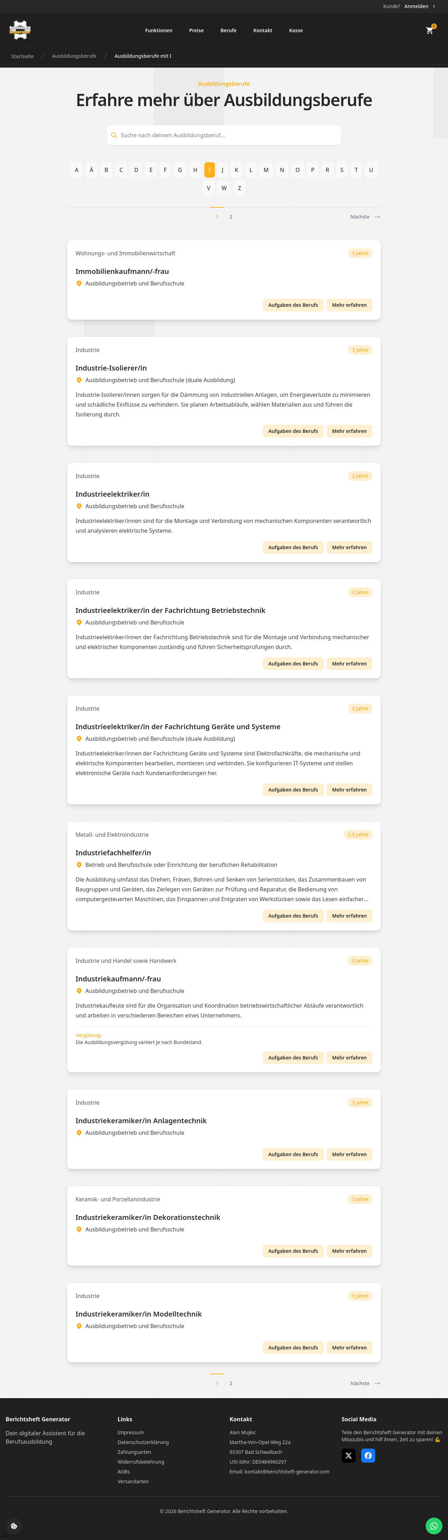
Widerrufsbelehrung (141, 1461)
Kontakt (262, 30)
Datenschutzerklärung (143, 1442)
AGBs (124, 1471)
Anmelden (420, 6)
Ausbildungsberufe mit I (143, 56)
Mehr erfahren (349, 305)
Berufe (228, 30)
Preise (196, 30)
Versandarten (133, 1481)
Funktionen (158, 30)
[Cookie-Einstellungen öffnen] (14, 1526)
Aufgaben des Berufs (293, 305)
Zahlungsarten (134, 1452)
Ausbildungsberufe (74, 56)
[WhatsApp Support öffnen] (434, 1526)
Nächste (365, 216)
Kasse (296, 30)
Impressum (131, 1432)
